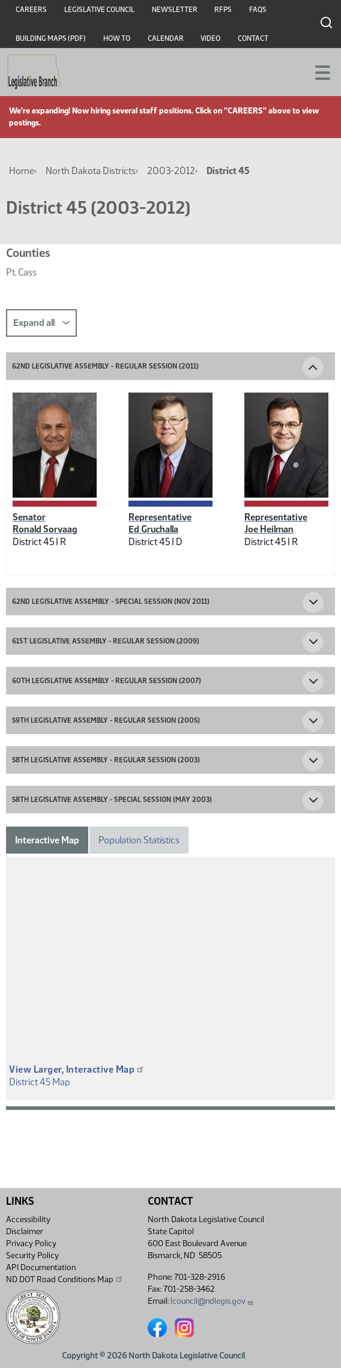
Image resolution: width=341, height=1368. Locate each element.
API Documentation (41, 1267)
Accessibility (28, 1219)
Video (210, 38)
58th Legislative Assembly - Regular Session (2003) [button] (106, 760)
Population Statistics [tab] (139, 840)
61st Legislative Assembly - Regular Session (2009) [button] (105, 641)
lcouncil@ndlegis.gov (212, 1301)
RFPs (223, 9)
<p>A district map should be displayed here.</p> (170, 964)
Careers (31, 9)
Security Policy (32, 1255)
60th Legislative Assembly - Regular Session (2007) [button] (106, 680)
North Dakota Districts (91, 170)
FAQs (258, 9)
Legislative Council (99, 9)
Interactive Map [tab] (47, 840)
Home (21, 170)
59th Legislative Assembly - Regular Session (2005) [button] (106, 720)
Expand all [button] (41, 323)
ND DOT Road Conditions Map (65, 1279)
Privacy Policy (31, 1243)
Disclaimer (24, 1231)
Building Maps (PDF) (51, 38)
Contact (253, 38)
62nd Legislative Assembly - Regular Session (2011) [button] (105, 366)
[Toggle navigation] (318, 71)
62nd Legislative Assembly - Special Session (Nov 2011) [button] (111, 601)
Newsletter (175, 9)
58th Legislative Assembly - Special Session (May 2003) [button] (112, 799)
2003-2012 (171, 170)
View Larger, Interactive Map (77, 1069)
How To (116, 38)
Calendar (166, 38)
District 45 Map (39, 1082)
